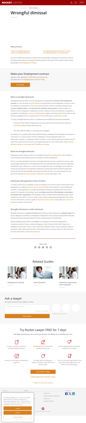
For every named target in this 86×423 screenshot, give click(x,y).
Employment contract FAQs (34, 79)
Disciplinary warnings (42, 144)
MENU (81, 2)
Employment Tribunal (29, 63)
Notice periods (62, 116)
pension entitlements (38, 174)
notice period (17, 125)
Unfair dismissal (34, 232)
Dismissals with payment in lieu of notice (57, 51)
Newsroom (47, 398)
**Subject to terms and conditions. (43, 383)
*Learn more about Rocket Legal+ (43, 377)
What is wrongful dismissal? (20, 51)
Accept (18, 408)
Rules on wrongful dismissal (20, 53)
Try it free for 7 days (43, 372)
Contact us (47, 393)
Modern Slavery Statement (52, 396)
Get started (20, 85)
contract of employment (36, 113)
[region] (17, 407)
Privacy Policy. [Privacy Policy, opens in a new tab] (18, 404)
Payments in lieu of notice (46, 200)
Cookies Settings (17, 417)
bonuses (27, 174)
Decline (17, 412)
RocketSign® (37, 346)
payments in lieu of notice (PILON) (37, 187)
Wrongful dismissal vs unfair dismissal (56, 53)
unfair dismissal (35, 103)
